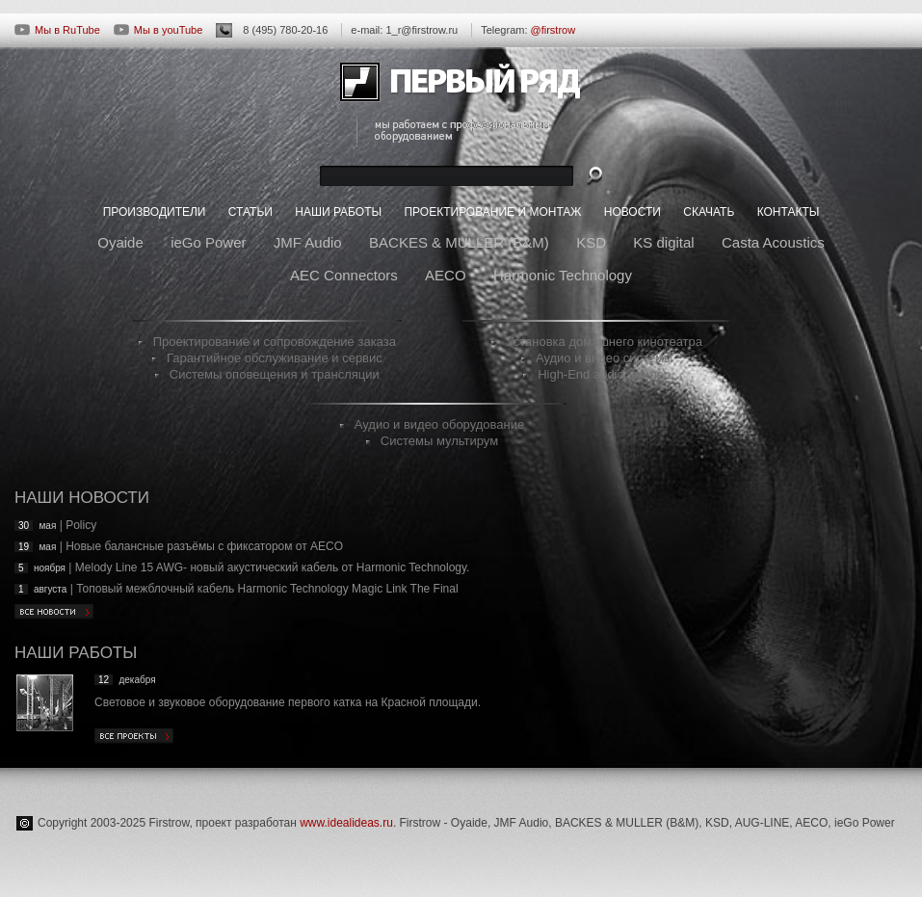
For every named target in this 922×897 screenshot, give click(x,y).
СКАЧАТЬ (708, 212)
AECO (445, 275)
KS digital (663, 242)
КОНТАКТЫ (788, 212)
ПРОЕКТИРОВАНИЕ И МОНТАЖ (492, 212)
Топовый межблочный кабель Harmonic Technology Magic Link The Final (267, 588)
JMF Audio (308, 242)
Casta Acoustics (773, 242)
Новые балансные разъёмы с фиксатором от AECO (204, 546)
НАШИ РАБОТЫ (338, 212)
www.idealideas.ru (346, 823)
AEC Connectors (344, 275)
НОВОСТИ (632, 212)
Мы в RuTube (57, 30)
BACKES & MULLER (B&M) (459, 242)
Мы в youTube (158, 30)
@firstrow (553, 30)
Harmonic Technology (562, 275)
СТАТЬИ (250, 212)
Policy (81, 525)
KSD (591, 242)
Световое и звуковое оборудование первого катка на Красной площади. (287, 702)
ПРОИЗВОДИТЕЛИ (154, 212)
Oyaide (120, 242)
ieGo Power (208, 242)
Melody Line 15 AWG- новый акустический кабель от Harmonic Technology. (272, 567)
